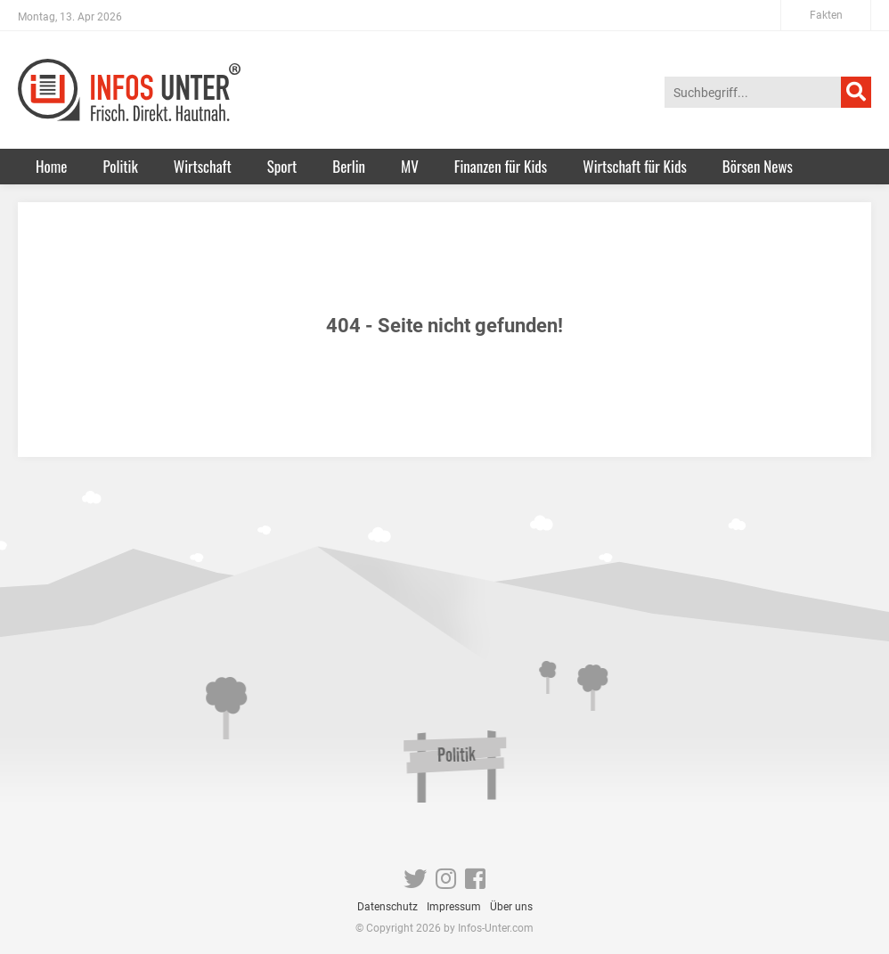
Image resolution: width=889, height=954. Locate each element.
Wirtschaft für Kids (635, 166)
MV (410, 166)
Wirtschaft (203, 166)
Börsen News (757, 166)
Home (51, 166)
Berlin (348, 166)
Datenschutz (387, 907)
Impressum (454, 907)
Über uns (511, 907)
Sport (282, 166)
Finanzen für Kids (500, 166)
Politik (119, 166)
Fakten (826, 15)
